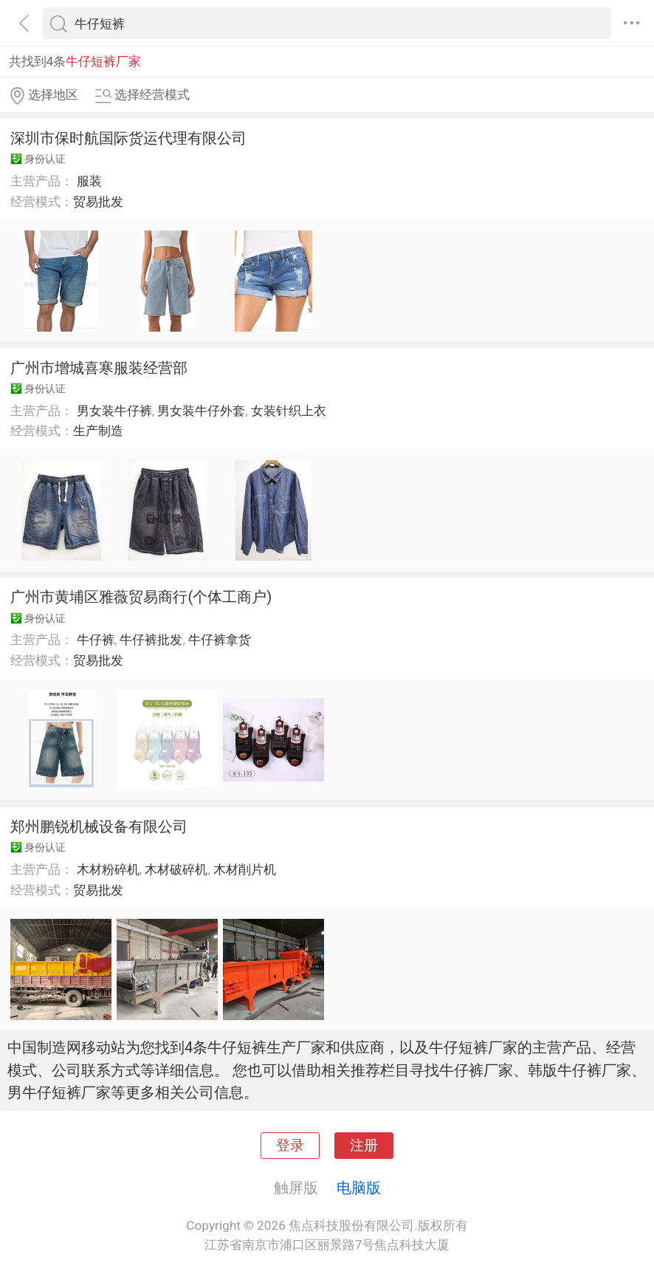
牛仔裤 (95, 639)
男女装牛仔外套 (201, 410)
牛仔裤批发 (151, 639)
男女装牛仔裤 (114, 410)
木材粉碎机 (108, 869)
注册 (364, 1145)
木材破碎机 (176, 869)
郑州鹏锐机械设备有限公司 (98, 826)
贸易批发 (98, 201)
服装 (89, 181)
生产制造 (98, 430)
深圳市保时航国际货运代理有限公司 (128, 138)
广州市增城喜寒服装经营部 (98, 368)
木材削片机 (244, 869)
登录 (290, 1145)
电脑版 (359, 1188)
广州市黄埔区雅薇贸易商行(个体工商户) (141, 597)
